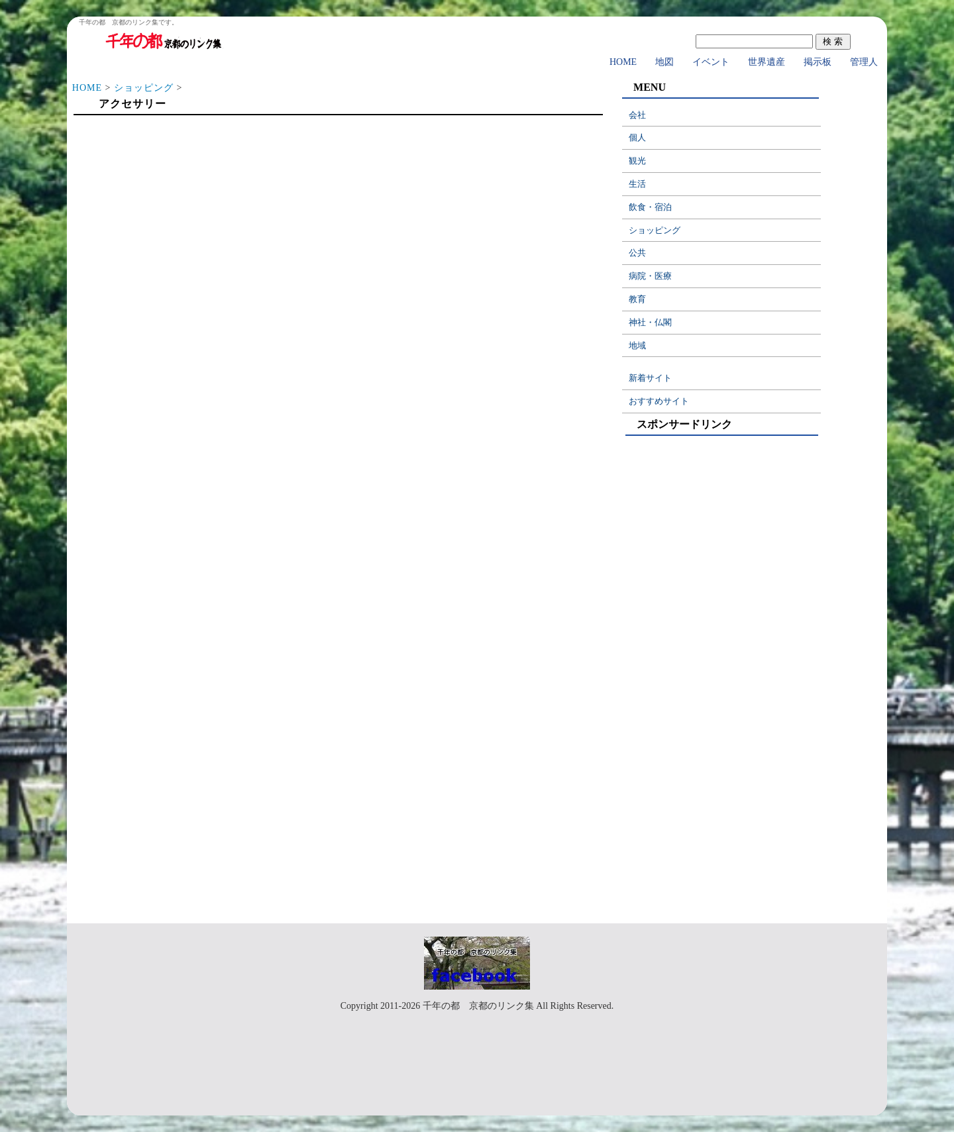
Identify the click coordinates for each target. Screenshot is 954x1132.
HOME (623, 62)
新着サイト (650, 378)
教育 (637, 299)
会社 (637, 115)
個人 (637, 137)
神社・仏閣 (650, 322)
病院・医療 (650, 276)
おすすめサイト (659, 401)
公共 (637, 253)
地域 (637, 345)
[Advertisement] (338, 226)
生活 (637, 184)
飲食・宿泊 (650, 207)
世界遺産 (766, 62)
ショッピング (144, 88)
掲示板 (817, 62)
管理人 (864, 62)
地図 (664, 62)
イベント (710, 62)
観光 (637, 161)
